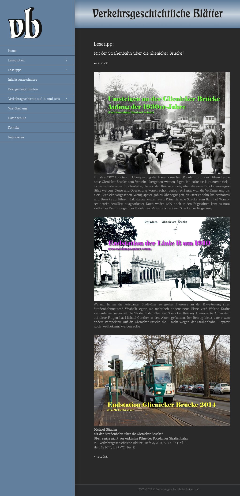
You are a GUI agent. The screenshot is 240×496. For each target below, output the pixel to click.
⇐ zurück (101, 63)
